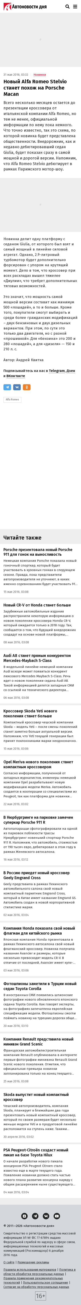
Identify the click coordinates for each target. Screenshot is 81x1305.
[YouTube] (57, 1216)
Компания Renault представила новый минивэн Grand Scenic (38, 1042)
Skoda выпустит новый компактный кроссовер (36, 1097)
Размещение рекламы (33, 1262)
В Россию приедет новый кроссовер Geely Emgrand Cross (36, 875)
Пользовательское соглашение (45, 1283)
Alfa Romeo (12, 399)
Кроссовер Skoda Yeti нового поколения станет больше (30, 713)
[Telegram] (7, 387)
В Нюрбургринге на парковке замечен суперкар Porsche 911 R (38, 820)
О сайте (8, 1262)
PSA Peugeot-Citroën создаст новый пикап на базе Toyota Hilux (35, 1152)
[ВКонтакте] (17, 387)
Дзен (71, 370)
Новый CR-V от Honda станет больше (37, 605)
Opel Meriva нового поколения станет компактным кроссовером (38, 764)
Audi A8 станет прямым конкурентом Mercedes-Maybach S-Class (37, 658)
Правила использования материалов (29, 1270)
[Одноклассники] (26, 387)
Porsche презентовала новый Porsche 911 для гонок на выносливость (37, 552)
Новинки (39, 75)
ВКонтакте (15, 376)
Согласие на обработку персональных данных (36, 1287)
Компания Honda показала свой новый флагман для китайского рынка (39, 931)
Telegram (57, 370)
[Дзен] (24, 1216)
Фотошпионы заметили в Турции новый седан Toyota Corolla (39, 986)
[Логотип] (25, 6)
